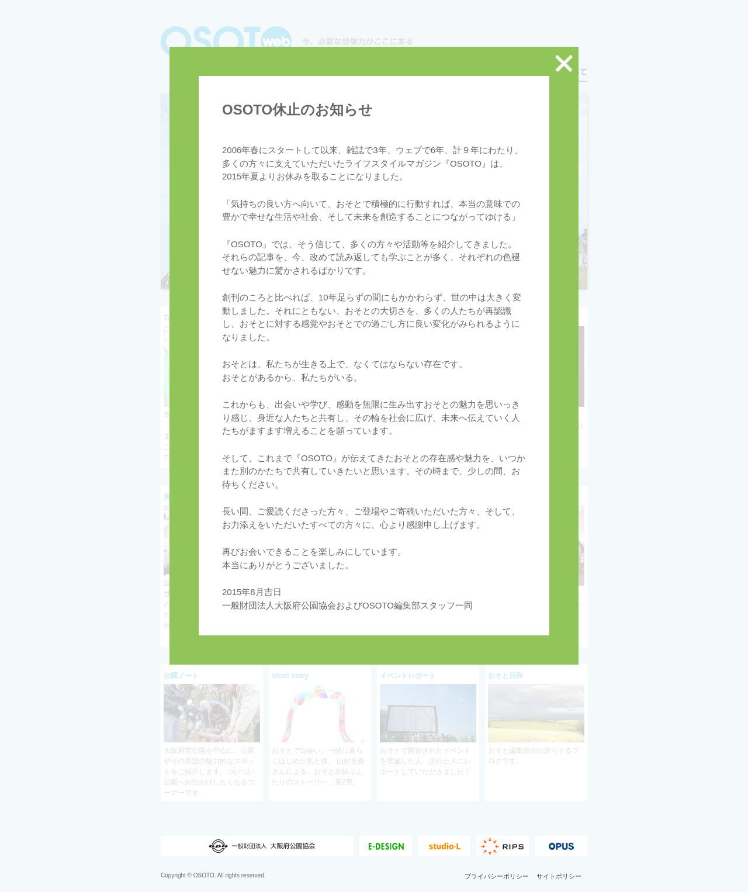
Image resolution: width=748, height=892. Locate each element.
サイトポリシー (558, 886)
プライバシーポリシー (497, 886)
